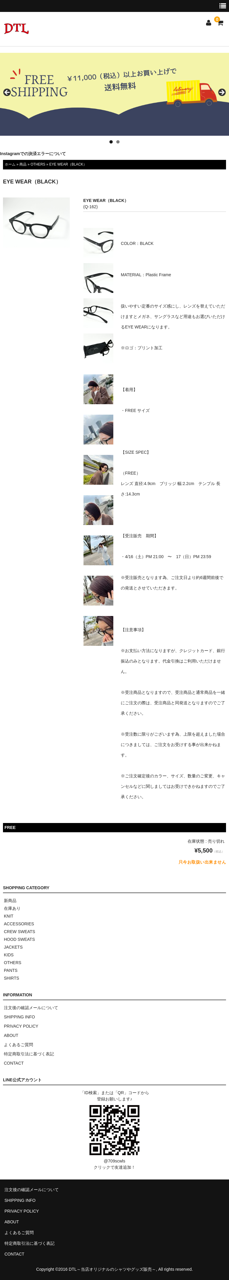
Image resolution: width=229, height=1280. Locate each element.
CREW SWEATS (19, 931)
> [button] (221, 92)
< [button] (7, 92)
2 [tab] (118, 141)
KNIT (8, 916)
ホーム (10, 164)
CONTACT (14, 1063)
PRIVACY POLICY (21, 1026)
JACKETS (13, 947)
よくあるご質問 (18, 1044)
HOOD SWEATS (19, 939)
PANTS (11, 970)
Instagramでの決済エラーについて (33, 153)
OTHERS (37, 164)
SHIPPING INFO (19, 1017)
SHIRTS (11, 978)
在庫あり (12, 908)
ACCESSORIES (19, 923)
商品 (23, 164)
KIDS (9, 954)
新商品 (10, 900)
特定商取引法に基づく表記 (29, 1054)
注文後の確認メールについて (31, 1007)
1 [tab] (111, 141)
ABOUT (11, 1035)
